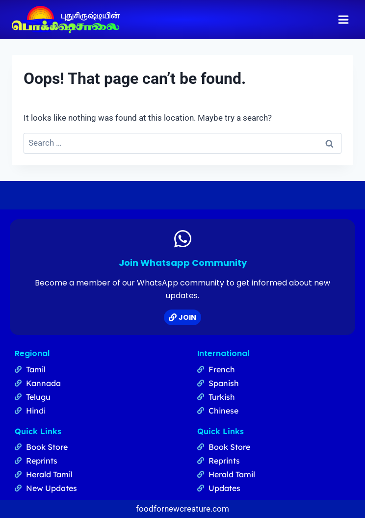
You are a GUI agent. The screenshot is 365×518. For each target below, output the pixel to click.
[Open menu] (343, 19)
